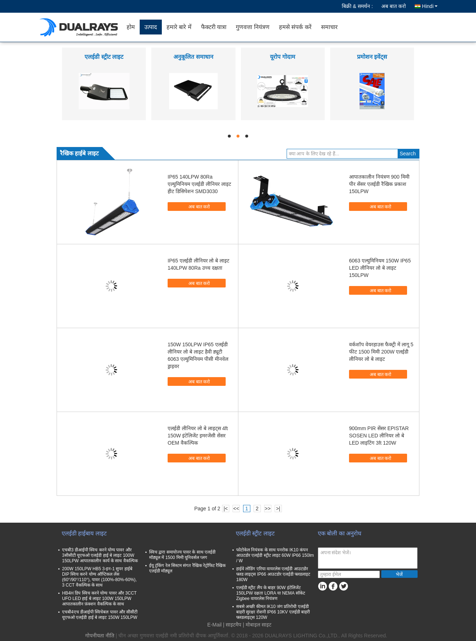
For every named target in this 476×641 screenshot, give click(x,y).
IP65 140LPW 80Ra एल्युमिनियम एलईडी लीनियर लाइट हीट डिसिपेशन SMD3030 (199, 184)
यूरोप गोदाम (282, 57)
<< (236, 508)
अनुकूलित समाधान (193, 57)
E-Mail (214, 625)
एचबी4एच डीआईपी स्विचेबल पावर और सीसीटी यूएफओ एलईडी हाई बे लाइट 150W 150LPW (100, 614)
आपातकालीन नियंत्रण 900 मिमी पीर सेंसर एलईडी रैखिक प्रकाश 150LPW (379, 184)
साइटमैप (233, 625)
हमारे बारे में (179, 27)
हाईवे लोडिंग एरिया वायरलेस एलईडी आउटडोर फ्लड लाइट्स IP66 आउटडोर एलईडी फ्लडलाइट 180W (273, 574)
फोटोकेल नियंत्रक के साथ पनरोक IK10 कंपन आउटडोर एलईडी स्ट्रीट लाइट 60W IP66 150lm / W (275, 555)
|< (225, 508)
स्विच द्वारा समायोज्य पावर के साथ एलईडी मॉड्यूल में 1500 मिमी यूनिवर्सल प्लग (182, 555)
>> (267, 508)
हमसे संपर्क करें (295, 27)
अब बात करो (393, 6)
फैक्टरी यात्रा (213, 27)
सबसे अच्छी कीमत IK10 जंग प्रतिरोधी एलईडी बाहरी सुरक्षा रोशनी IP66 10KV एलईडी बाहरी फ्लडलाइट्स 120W (273, 612)
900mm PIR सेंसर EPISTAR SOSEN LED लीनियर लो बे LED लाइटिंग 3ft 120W (379, 435)
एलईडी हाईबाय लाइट (84, 533)
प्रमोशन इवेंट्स (372, 57)
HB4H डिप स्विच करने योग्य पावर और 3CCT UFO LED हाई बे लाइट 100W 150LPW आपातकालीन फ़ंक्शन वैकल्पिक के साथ (99, 599)
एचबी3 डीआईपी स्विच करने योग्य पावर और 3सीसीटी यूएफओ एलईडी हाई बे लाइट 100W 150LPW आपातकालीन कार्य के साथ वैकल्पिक (100, 555)
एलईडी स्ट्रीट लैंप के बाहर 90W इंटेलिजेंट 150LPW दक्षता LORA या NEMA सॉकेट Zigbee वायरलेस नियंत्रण (270, 593)
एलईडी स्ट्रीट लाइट (104, 57)
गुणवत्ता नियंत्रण (252, 27)
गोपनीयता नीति (99, 635)
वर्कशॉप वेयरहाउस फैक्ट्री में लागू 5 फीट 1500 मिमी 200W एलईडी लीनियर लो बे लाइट (381, 352)
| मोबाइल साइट (257, 625)
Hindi (430, 6)
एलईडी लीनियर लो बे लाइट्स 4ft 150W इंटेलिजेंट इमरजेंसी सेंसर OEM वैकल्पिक (198, 435)
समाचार (329, 27)
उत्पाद (150, 27)
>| (278, 508)
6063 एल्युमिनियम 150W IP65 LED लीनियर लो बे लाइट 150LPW (380, 268)
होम (131, 27)
